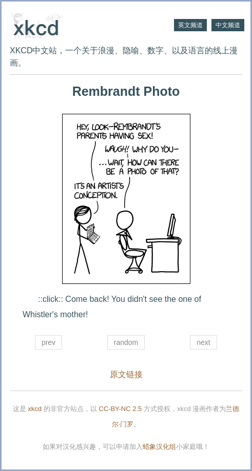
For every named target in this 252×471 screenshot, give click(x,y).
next (203, 342)
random (126, 342)
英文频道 (190, 25)
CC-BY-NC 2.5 (120, 409)
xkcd (35, 409)
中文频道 (228, 25)
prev (48, 342)
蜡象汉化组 (159, 446)
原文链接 (126, 374)
